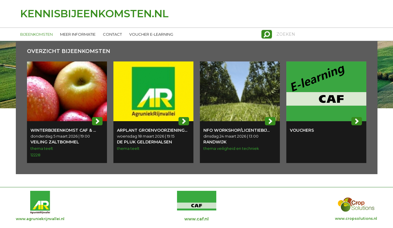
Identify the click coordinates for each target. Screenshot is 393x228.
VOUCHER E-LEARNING (151, 34)
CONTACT (112, 34)
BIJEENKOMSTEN (36, 34)
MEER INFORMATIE (78, 34)
